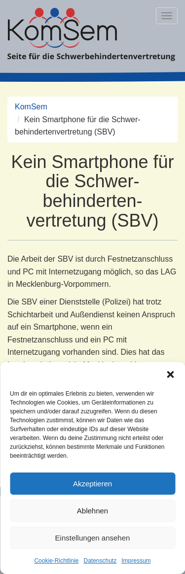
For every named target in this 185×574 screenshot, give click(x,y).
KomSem (31, 106)
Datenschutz (100, 560)
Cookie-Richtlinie (56, 560)
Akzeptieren (92, 483)
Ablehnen (92, 510)
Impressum (135, 560)
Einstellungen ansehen (92, 538)
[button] (170, 374)
